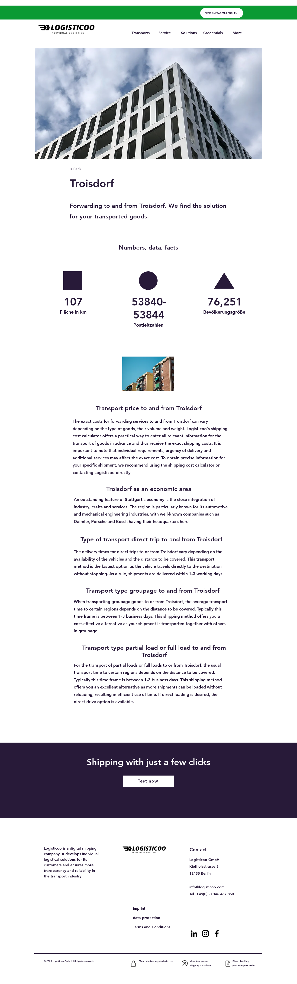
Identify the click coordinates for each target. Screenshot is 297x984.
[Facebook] (216, 933)
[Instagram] (205, 933)
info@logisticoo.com (207, 887)
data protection (146, 918)
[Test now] (148, 781)
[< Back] (85, 169)
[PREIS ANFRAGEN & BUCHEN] (221, 13)
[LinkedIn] (194, 933)
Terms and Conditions (151, 927)
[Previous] (88, 730)
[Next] (212, 730)
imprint (139, 908)
